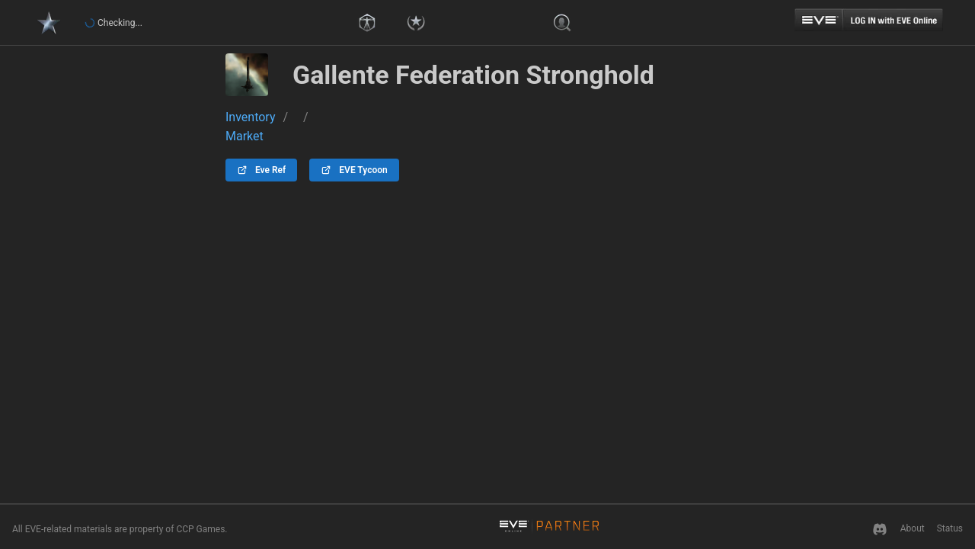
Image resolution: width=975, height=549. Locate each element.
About (912, 528)
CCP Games (200, 529)
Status (950, 528)
